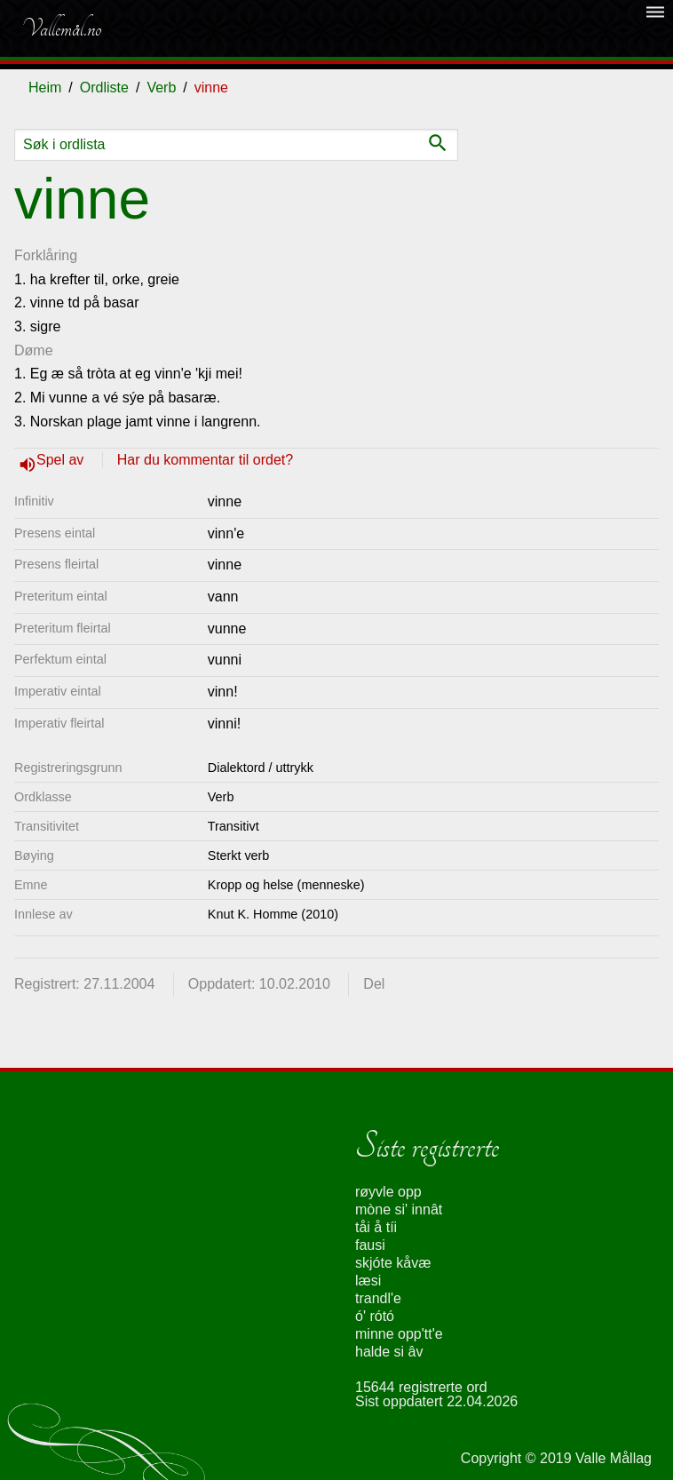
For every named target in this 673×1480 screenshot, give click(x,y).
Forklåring (45, 255)
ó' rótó (374, 1316)
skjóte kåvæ (393, 1262)
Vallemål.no (61, 28)
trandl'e (378, 1298)
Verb (161, 87)
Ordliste (104, 87)
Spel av (62, 459)
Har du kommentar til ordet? (205, 459)
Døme (33, 350)
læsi (368, 1280)
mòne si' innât (398, 1209)
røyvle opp (388, 1191)
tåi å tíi (376, 1227)
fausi (370, 1245)
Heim (44, 87)
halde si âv (389, 1351)
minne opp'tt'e (399, 1333)
